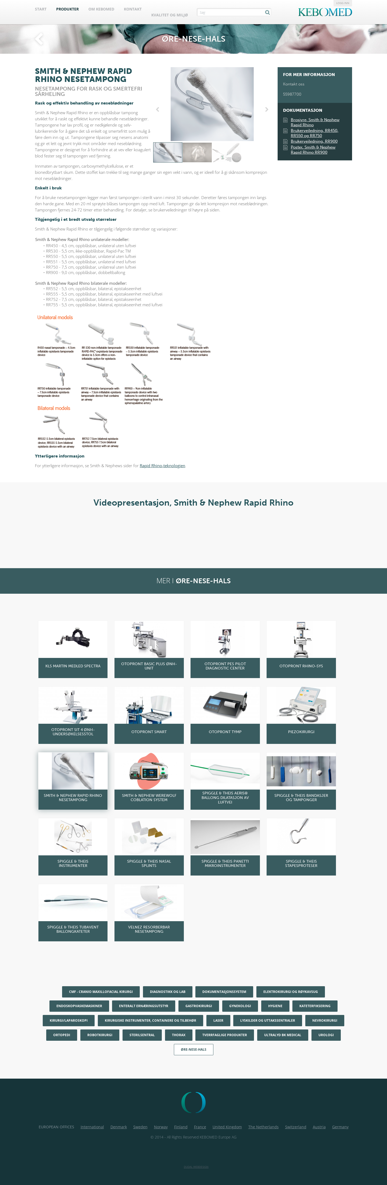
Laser (218, 1020)
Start (40, 9)
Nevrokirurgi (324, 1020)
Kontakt (133, 9)
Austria (319, 1126)
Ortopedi (61, 1035)
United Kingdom (227, 1126)
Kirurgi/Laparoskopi (69, 1020)
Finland (181, 1126)
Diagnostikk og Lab (167, 991)
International (92, 1126)
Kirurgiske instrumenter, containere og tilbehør (150, 1020)
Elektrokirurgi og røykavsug (290, 991)
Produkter (67, 9)
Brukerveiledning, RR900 (314, 141)
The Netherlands (263, 1126)
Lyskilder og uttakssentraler (267, 1020)
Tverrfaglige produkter (224, 1035)
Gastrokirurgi (198, 1006)
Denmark (118, 1126)
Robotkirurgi (99, 1035)
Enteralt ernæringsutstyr (143, 1006)
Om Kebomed (101, 9)
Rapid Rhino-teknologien (162, 465)
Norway (161, 1126)
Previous (158, 109)
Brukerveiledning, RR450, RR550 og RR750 (314, 133)
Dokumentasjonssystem (224, 991)
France (200, 1126)
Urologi (326, 1035)
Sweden (140, 1126)
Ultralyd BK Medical (282, 1035)
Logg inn (342, 3)
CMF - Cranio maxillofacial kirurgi (101, 991)
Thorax (178, 1035)
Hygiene (275, 1006)
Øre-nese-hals (193, 1049)
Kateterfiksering (315, 1006)
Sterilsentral (142, 1035)
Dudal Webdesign (196, 1167)
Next (265, 109)
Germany (340, 1126)
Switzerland (295, 1126)
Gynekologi (240, 1006)
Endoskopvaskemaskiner (79, 1006)
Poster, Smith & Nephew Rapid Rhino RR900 (313, 150)
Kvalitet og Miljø (169, 14)
